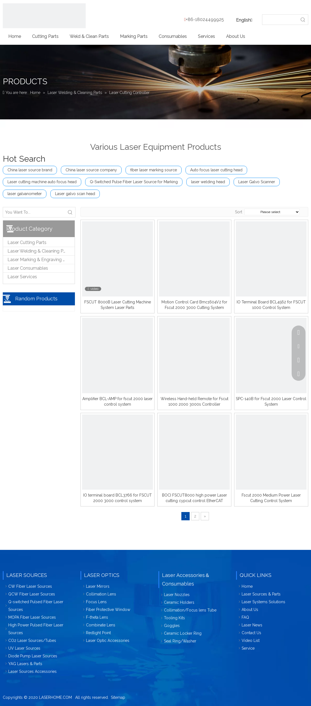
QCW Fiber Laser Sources (31, 594)
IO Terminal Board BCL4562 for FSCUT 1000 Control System (271, 305)
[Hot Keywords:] (303, 20)
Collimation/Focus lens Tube (190, 610)
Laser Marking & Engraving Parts (40, 259)
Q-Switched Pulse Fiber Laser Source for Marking (134, 182)
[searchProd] (280, 20)
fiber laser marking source (153, 170)
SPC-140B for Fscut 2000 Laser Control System (271, 401)
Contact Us (251, 633)
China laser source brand (29, 170)
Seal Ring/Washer (180, 641)
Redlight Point (98, 633)
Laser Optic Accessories (107, 640)
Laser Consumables (27, 268)
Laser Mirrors (97, 586)
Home (247, 586)
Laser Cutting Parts (26, 242)
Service (248, 648)
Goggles (172, 625)
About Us (250, 609)
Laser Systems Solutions (263, 602)
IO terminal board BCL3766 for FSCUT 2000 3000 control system (117, 498)
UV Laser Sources (24, 648)
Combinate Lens (100, 625)
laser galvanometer (24, 193)
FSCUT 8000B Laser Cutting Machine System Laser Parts (117, 305)
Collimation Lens (101, 594)
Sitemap (118, 697)
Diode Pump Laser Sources (32, 656)
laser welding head (208, 182)
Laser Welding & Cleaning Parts (39, 251)
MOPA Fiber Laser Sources (32, 617)
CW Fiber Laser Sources (30, 586)
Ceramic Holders (179, 602)
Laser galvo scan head (75, 193)
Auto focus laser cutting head (216, 170)
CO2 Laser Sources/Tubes (32, 640)
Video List (251, 640)
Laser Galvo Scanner (256, 182)
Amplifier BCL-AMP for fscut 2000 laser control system (117, 401)
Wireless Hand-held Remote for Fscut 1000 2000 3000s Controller (194, 401)
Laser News (252, 625)
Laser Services (22, 276)
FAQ (245, 617)
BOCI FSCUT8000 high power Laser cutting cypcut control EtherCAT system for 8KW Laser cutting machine (194, 498)
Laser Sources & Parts (261, 594)
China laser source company (91, 170)
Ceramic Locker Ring (183, 633)
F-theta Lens (97, 617)
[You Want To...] (34, 212)
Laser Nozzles (177, 594)
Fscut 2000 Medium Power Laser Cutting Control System (271, 498)
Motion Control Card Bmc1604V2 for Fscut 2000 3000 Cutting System (194, 305)
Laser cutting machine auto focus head (42, 182)
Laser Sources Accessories (32, 671)
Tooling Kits (174, 618)
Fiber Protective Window (108, 609)
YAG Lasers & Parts (25, 664)
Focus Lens (96, 602)
